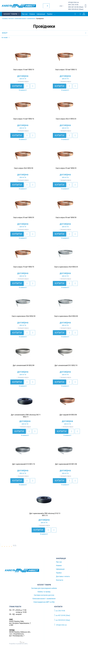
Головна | (5, 18)
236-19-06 (73, 5)
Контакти (59, 580)
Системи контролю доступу (44, 595)
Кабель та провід (44, 592)
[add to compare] (32, 86)
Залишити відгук (23, 81)
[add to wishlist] (27, 86)
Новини (32, 14)
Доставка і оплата (63, 576)
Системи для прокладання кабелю (44, 588)
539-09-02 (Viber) (75, 9)
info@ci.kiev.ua (60, 624)
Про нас (25, 14)
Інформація (41, 14)
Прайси (49, 14)
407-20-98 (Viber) (75, 7)
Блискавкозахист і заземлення (44, 599)
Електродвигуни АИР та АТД (44, 602)
